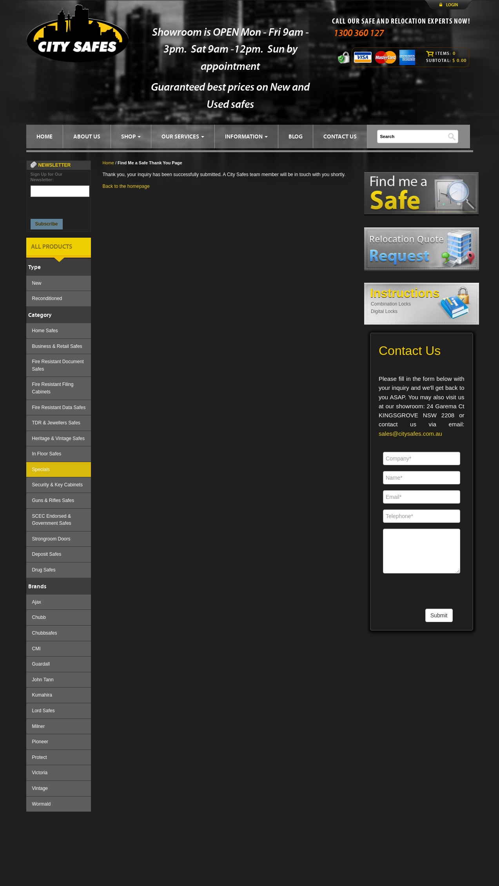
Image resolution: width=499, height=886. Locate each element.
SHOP (131, 136)
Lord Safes (43, 710)
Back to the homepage (126, 186)
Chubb (39, 617)
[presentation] (60, 205)
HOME (44, 136)
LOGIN (452, 4)
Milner (38, 726)
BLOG (296, 136)
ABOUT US (86, 136)
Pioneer (40, 741)
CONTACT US (340, 136)
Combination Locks (391, 304)
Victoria (40, 772)
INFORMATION (246, 136)
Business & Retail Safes (57, 346)
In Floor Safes (47, 454)
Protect (39, 757)
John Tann (43, 679)
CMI (36, 648)
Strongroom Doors (51, 539)
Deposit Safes (47, 554)
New (37, 283)
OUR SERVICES (182, 136)
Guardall (41, 664)
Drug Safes (44, 570)
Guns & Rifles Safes (53, 500)
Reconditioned (47, 298)
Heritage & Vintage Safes (58, 438)
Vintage (40, 788)
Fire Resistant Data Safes (59, 407)
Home (108, 162)
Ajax (36, 602)
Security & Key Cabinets (57, 485)
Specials (41, 469)
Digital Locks (384, 311)
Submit (439, 615)
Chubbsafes (44, 633)
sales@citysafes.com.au (410, 433)
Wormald (41, 804)
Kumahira (42, 695)
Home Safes (45, 330)
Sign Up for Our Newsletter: (47, 177)
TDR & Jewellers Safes (56, 423)
